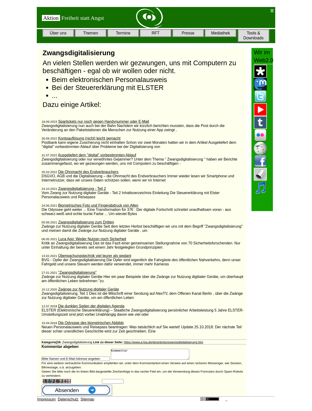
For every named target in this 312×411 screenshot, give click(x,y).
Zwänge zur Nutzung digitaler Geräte (88, 289)
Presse (188, 33)
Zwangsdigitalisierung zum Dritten (86, 222)
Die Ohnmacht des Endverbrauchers (88, 172)
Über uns (58, 33)
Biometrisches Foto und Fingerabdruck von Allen (98, 205)
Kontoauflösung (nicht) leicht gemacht (89, 138)
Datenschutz (68, 401)
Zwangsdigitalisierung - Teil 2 (82, 189)
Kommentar (155, 355)
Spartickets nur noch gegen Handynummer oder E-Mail (103, 121)
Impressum (46, 401)
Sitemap (87, 401)
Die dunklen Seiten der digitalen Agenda (91, 306)
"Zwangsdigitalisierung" (77, 272)
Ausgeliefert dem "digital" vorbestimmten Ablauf (97, 155)
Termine (123, 33)
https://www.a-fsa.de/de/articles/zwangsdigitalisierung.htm (163, 342)
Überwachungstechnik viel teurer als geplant (94, 256)
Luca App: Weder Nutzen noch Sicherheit (92, 239)
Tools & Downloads (253, 35)
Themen (90, 33)
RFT (155, 33)
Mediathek (220, 33)
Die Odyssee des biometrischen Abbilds (91, 323)
